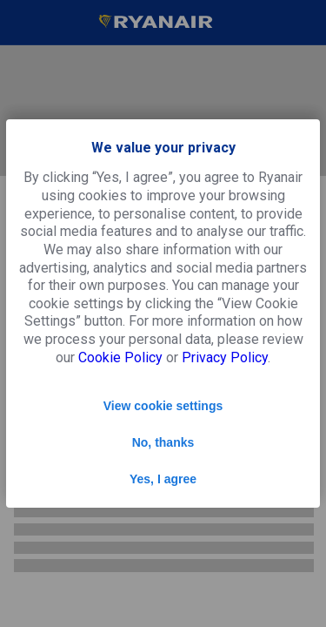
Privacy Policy (225, 357)
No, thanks (163, 442)
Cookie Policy (120, 357)
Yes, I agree (163, 479)
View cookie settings (163, 406)
